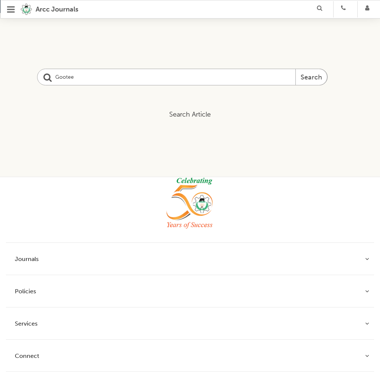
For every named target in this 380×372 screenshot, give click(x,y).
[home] (49, 9)
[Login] (369, 9)
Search (311, 77)
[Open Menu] (11, 9)
